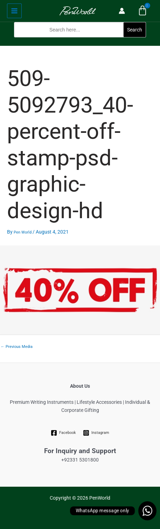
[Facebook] (63, 433)
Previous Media (17, 346)
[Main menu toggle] (14, 10)
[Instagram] (96, 433)
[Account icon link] (122, 11)
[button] (80, 41)
